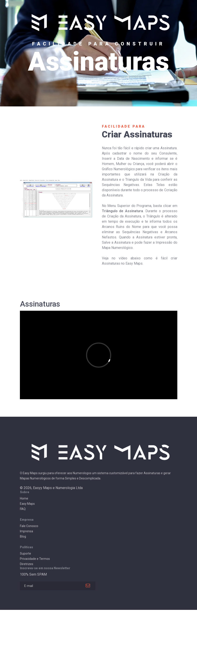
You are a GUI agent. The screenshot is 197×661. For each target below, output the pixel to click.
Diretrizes (26, 564)
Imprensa (26, 531)
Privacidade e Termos (35, 558)
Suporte (25, 553)
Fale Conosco (29, 526)
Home (24, 498)
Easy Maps (27, 503)
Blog (23, 536)
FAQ (23, 509)
